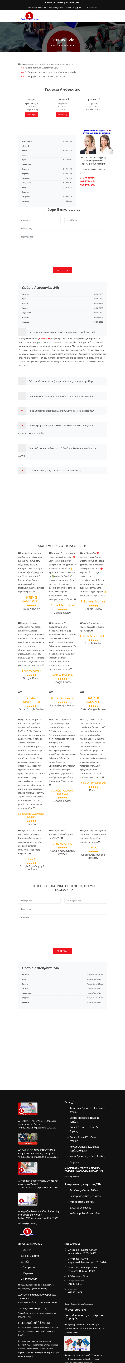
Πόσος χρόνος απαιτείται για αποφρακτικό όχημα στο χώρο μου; (61, 395)
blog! (35, 1223)
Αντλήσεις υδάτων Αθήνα (84, 1190)
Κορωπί (76, 1177)
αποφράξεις (45, 338)
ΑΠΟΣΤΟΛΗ (62, 270)
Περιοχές (28, 1273)
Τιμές (26, 1261)
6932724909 (75, 1292)
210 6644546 (75, 1284)
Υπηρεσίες (29, 1267)
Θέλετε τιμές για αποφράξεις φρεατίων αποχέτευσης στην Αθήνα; (61, 381)
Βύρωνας (68, 1177)
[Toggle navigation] (104, 16)
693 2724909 (87, 185)
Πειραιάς (74, 1162)
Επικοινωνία (69, 7)
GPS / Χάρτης (32, 114)
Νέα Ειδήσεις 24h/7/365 (36, 7)
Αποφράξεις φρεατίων (82, 1202)
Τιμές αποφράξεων (55, 7)
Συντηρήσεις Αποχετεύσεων (85, 1196)
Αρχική (27, 1250)
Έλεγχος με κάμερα (80, 1207)
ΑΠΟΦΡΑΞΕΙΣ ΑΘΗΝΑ (54, 2)
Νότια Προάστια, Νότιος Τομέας (87, 1156)
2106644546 (91, 7)
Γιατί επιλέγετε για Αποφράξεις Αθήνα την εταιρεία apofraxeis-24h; (62, 331)
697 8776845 (87, 181)
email (80, 7)
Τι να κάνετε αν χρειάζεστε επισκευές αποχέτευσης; (54, 470)
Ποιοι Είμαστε (31, 1255)
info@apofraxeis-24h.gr (78, 1276)
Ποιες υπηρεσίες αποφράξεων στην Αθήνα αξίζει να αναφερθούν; (61, 410)
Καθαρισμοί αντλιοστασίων (85, 1213)
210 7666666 (87, 177)
